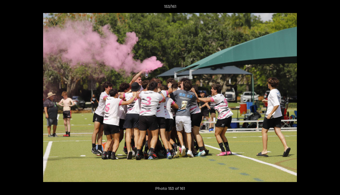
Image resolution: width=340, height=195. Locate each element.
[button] (330, 7)
